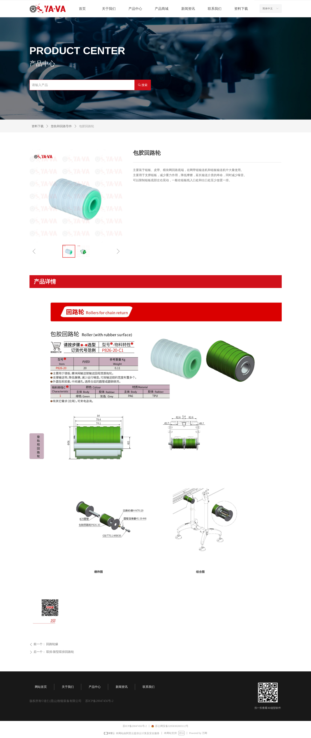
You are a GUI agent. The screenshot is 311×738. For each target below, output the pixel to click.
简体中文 (267, 8)
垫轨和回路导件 (61, 126)
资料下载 (38, 126)
